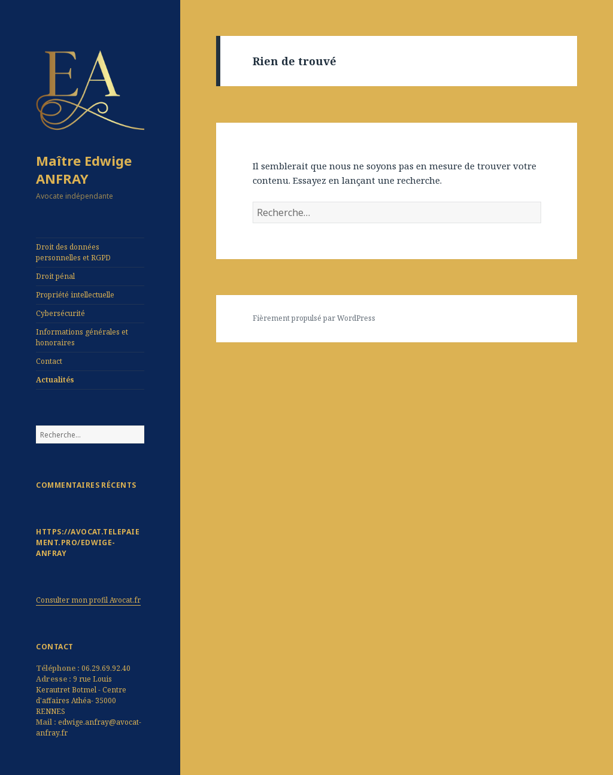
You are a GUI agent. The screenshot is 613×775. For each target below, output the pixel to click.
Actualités (55, 380)
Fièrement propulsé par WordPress (314, 318)
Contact (49, 361)
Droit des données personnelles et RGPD (73, 252)
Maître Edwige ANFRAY (84, 169)
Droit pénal (55, 276)
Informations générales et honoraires (82, 337)
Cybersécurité (60, 313)
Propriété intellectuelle (75, 295)
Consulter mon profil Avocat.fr (88, 600)
